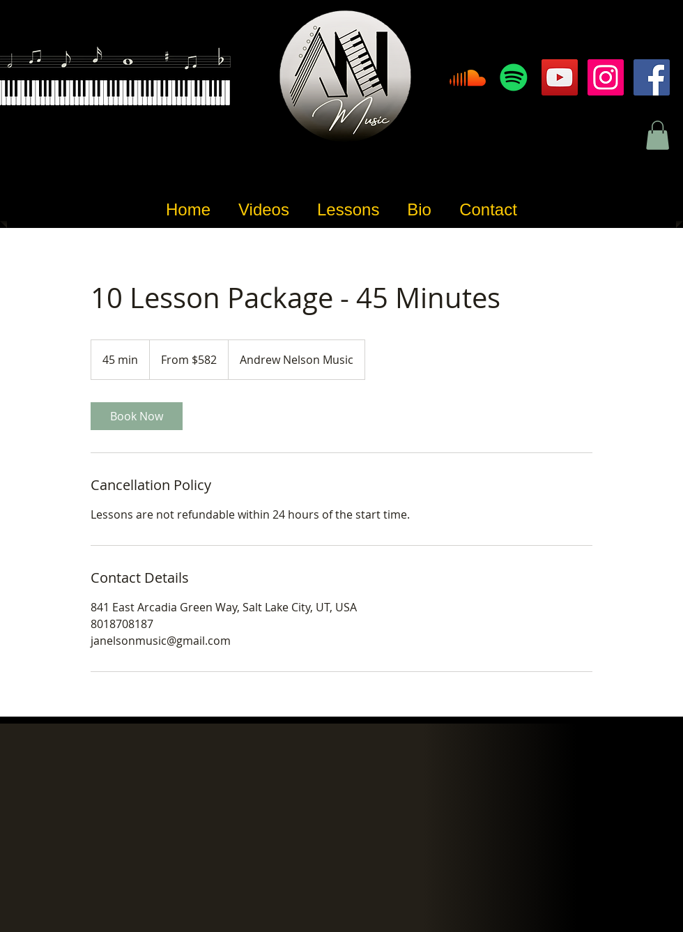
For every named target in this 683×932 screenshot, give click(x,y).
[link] (137, 416)
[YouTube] (560, 77)
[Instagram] (606, 77)
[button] (657, 135)
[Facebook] (652, 77)
